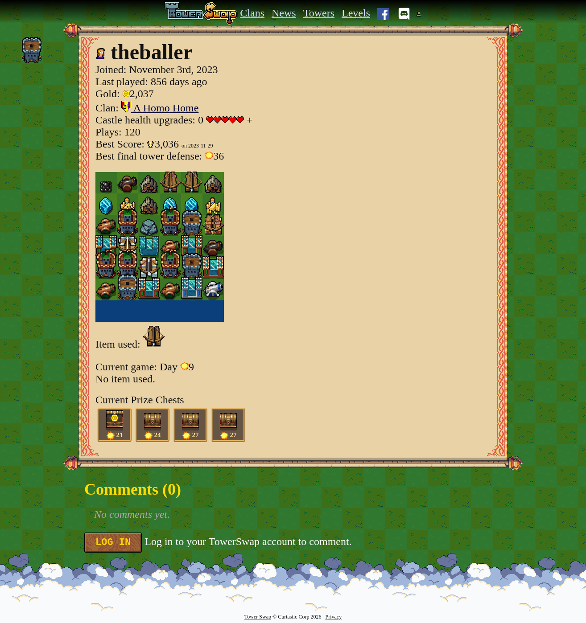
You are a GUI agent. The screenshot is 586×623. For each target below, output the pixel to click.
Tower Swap (257, 617)
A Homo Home (159, 108)
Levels (356, 13)
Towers (318, 13)
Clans (252, 13)
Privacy (333, 617)
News (284, 13)
